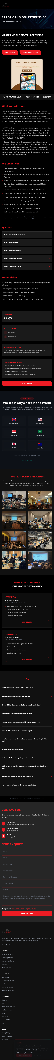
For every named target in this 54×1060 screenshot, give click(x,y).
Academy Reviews (7, 1010)
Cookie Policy (6, 1039)
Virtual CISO (5, 964)
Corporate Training (7, 987)
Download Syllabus (30, 52)
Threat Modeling (6, 967)
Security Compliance (8, 961)
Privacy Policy (6, 1033)
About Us (4, 1000)
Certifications (6, 984)
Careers (4, 1013)
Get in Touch (27, 463)
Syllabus (47, 97)
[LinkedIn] (6, 945)
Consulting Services (7, 958)
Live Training (5, 977)
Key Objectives (32, 97)
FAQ (3, 1023)
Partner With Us (6, 1020)
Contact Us (5, 1016)
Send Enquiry (10, 52)
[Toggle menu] (50, 5)
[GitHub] (9, 945)
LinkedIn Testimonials (8, 1006)
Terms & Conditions (7, 1036)
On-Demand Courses (8, 980)
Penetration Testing (7, 954)
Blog (3, 1003)
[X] (2, 945)
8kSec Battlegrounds (8, 990)
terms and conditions (18, 909)
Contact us (22, 219)
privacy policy (31, 909)
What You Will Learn (12, 97)
